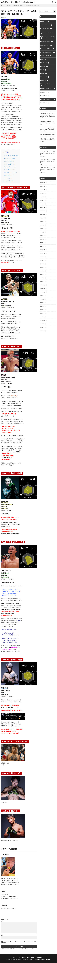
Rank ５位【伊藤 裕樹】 (8, 170)
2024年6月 (43, 240)
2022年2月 (43, 332)
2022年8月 (43, 313)
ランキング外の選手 (7, 181)
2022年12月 (44, 299)
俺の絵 (43, 75)
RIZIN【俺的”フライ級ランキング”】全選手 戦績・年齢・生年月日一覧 (26, 5)
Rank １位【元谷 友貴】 (8, 158)
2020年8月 (43, 339)
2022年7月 (43, 317)
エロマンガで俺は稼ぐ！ (47, 43)
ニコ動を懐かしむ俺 (46, 60)
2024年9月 (43, 229)
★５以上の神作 (45, 100)
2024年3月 (43, 251)
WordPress (49, 959)
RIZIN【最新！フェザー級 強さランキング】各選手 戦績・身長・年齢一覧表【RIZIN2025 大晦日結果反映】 (47, 125)
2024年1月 (43, 258)
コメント (3, 921)
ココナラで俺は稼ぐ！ (47, 29)
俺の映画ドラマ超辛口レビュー (48, 95)
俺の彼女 (44, 78)
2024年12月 (44, 218)
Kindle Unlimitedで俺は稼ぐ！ (47, 56)
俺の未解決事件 (45, 82)
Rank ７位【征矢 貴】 (8, 175)
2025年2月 (43, 211)
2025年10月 (44, 200)
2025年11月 (44, 196)
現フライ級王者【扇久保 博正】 (10, 156)
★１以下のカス (45, 103)
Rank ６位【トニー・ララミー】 (10, 172)
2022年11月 (44, 302)
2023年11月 (44, 266)
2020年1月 (43, 346)
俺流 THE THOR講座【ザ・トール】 (47, 90)
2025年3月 (43, 207)
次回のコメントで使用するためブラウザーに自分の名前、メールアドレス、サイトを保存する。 (19, 942)
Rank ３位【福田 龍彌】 (8, 164)
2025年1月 (43, 214)
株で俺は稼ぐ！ (45, 21)
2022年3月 (43, 328)
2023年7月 (43, 277)
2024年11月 (44, 222)
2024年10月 (44, 225)
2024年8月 (43, 233)
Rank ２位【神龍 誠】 (8, 161)
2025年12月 (44, 192)
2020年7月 (43, 343)
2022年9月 (43, 310)
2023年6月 (43, 280)
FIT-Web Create (36, 959)
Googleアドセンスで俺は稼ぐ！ (48, 33)
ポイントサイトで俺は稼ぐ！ (47, 51)
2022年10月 (44, 306)
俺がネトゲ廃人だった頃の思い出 (47, 144)
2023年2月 (43, 291)
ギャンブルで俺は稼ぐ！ (47, 25)
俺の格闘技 (9, 5)
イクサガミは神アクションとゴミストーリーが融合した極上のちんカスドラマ (47, 149)
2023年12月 (44, 262)
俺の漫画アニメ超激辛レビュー (48, 108)
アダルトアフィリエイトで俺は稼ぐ (47, 38)
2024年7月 (43, 236)
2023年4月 (43, 284)
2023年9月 (43, 269)
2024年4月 (43, 247)
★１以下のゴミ (45, 112)
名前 (2, 935)
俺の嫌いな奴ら (45, 67)
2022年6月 (43, 321)
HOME (3, 5)
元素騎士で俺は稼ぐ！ (47, 46)
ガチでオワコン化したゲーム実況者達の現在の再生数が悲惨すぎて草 (47, 163)
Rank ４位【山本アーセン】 (9, 167)
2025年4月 (43, 203)
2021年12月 (44, 335)
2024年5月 (43, 244)
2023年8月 (43, 273)
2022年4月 (43, 324)
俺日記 (43, 64)
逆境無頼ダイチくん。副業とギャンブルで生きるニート (18, 2)
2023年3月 (43, 288)
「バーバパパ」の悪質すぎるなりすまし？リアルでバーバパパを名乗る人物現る (47, 139)
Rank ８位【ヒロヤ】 (7, 178)
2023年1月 (43, 295)
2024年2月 (43, 255)
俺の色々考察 (45, 86)
